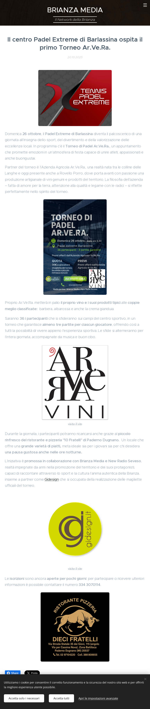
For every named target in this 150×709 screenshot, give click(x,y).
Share (13, 673)
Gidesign (52, 479)
